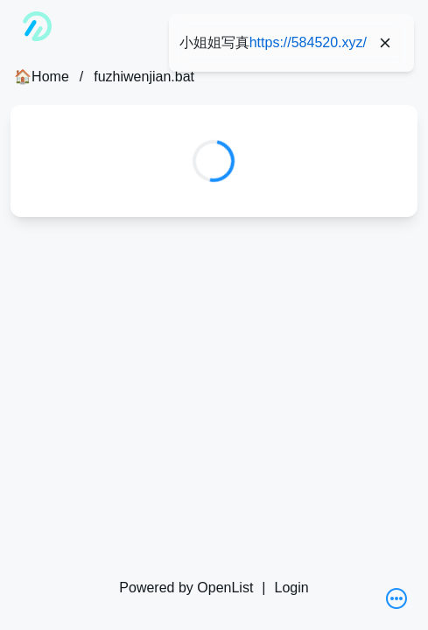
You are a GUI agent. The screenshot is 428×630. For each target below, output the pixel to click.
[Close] (385, 43)
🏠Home (41, 76)
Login (291, 587)
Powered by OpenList (186, 587)
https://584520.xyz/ (308, 42)
